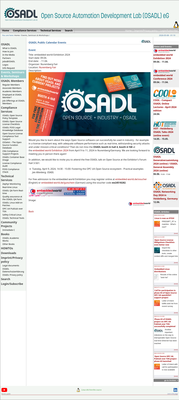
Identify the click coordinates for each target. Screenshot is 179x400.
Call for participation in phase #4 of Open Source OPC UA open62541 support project (165, 294)
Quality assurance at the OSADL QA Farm (12, 198)
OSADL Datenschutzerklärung (13, 270)
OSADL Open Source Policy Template (12, 116)
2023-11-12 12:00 (159, 237)
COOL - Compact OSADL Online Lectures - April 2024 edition (165, 104)
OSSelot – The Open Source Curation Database (12, 145)
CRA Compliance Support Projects (10, 152)
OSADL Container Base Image (13, 158)
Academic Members (12, 91)
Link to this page (172, 394)
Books (5, 234)
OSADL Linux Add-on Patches (12, 204)
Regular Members (11, 84)
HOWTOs (7, 248)
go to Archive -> (171, 380)
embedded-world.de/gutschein (58, 182)
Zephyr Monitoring (11, 184)
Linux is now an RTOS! (164, 218)
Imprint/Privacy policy (146, 30)
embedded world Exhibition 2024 (164, 55)
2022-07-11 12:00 (159, 287)
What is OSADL (9, 48)
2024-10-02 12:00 (159, 215)
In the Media (8, 54)
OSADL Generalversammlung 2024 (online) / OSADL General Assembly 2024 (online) (165, 162)
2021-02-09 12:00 (159, 353)
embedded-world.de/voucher (131, 179)
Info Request (8, 68)
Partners (6, 58)
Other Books (8, 244)
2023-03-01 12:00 (159, 266)
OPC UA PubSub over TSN (12, 210)
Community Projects (9, 224)
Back (31, 211)
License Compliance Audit (12, 164)
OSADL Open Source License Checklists (12, 123)
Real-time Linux (9, 187)
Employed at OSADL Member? (12, 96)
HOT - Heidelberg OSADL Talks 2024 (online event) (164, 130)
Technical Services (7, 178)
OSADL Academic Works (10, 239)
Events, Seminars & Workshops (35, 35)
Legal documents (10, 265)
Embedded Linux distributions (162, 270)
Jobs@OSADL (8, 61)
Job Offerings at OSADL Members (13, 102)
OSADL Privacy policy (12, 274)
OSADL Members (12, 81)
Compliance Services (9, 109)
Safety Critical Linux (11, 214)
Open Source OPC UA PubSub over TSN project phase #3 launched (165, 358)
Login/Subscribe (169, 30)
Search (5, 279)
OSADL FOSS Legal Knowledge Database (12, 129)
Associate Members (11, 88)
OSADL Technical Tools (13, 218)
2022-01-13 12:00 (159, 316)
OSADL (5, 44)
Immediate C (8, 230)
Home (128, 30)
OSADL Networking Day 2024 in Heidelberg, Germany (165, 194)
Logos (5, 64)
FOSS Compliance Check (10, 170)
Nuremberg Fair (47, 67)
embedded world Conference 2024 (164, 75)
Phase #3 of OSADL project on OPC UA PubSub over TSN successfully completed (164, 323)
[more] (176, 233)
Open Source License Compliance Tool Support (12, 136)
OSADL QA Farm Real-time (12, 192)
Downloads (8, 253)
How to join (7, 51)
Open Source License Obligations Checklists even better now (164, 242)
